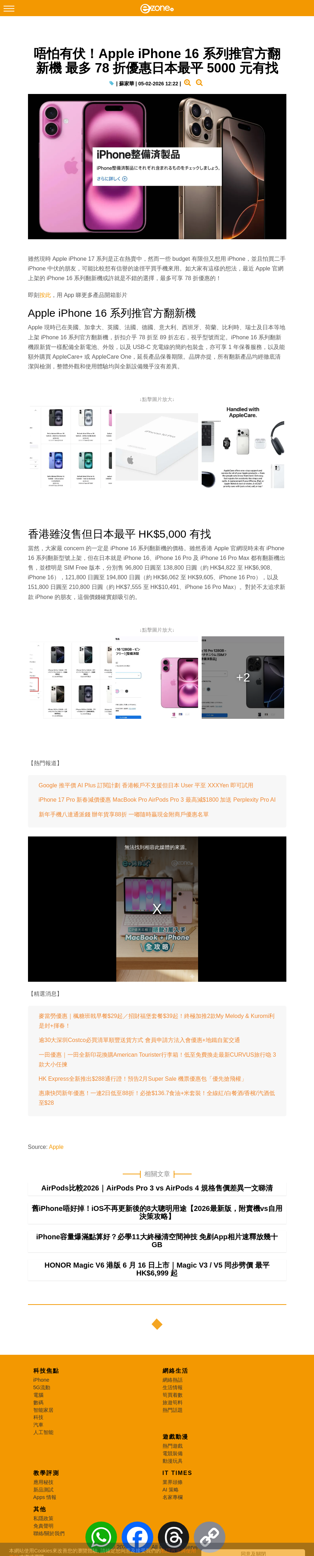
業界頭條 (173, 1482)
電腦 (38, 1395)
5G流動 (41, 1387)
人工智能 (43, 1432)
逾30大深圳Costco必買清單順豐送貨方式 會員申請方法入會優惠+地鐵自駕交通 (139, 1040)
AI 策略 (171, 1490)
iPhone (41, 1380)
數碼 (38, 1402)
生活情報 (173, 1387)
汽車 (38, 1425)
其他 (39, 1509)
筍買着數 (173, 1395)
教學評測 (46, 1473)
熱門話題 (173, 1410)
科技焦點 (46, 1371)
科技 (38, 1417)
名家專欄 (173, 1497)
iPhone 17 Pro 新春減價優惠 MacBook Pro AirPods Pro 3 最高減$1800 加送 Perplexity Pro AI (157, 800)
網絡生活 (175, 1371)
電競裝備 (173, 1453)
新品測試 (43, 1490)
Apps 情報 (45, 1497)
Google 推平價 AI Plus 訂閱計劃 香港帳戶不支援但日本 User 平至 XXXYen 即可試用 (146, 785)
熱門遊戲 (173, 1446)
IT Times (178, 1473)
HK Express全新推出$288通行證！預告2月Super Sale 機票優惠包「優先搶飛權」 (143, 1079)
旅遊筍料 (173, 1402)
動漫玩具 (173, 1461)
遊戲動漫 (175, 1437)
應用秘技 (43, 1482)
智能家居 (43, 1410)
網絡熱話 (173, 1380)
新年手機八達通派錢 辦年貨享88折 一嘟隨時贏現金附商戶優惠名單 (124, 814)
